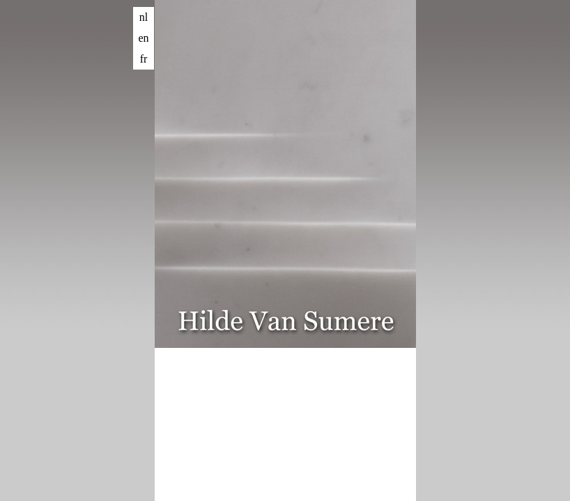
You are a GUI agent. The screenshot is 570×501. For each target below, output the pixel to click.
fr (144, 59)
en (143, 38)
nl (143, 17)
